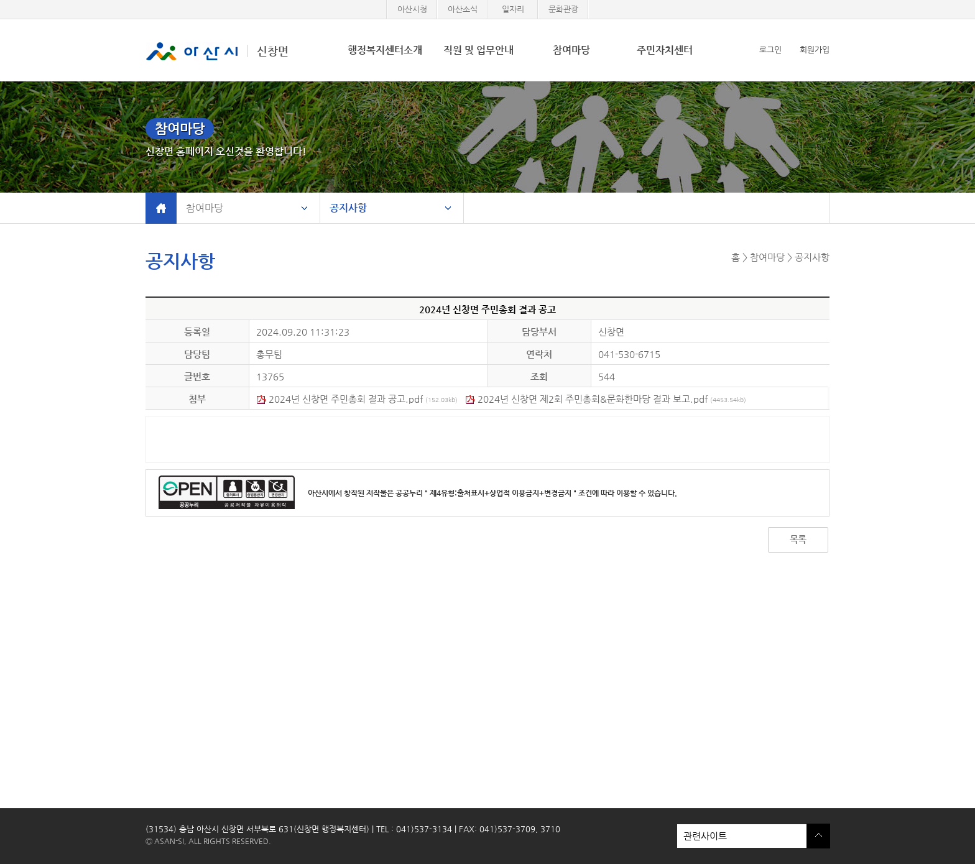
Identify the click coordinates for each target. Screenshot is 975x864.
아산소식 (463, 9)
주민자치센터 (665, 50)
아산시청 (412, 9)
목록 (798, 539)
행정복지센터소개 (385, 50)
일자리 (513, 9)
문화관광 (563, 9)
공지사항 (348, 208)
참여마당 (571, 50)
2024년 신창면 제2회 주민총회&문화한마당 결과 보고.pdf (605, 398)
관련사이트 (741, 836)
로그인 (770, 49)
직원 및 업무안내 (478, 50)
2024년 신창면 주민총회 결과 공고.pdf (357, 398)
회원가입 (814, 49)
